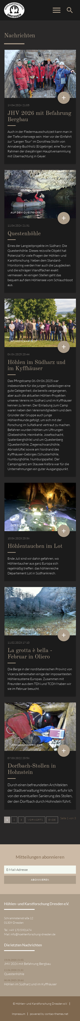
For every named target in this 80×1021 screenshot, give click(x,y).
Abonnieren (40, 879)
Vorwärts (35, 819)
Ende (52, 819)
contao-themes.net (56, 1013)
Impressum (18, 1013)
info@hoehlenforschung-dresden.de (33, 934)
